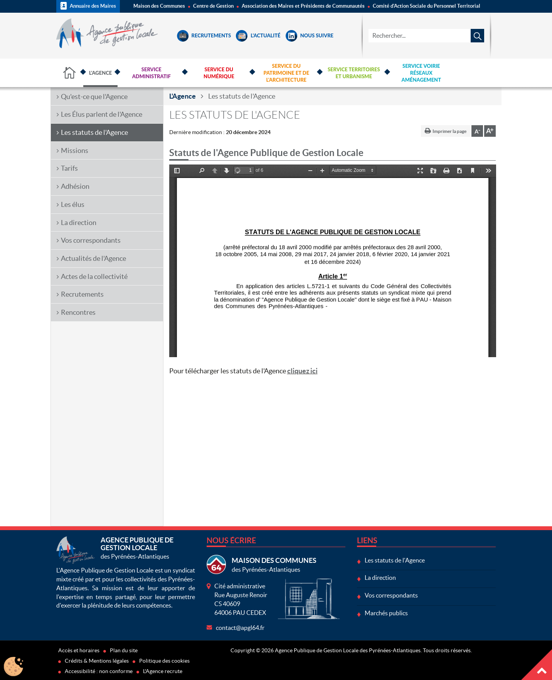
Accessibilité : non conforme (99, 671)
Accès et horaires (78, 650)
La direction (78, 222)
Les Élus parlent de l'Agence (101, 114)
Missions (74, 150)
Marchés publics (386, 612)
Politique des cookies (164, 661)
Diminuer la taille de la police (477, 131)
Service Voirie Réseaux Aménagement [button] (421, 73)
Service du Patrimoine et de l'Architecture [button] (286, 73)
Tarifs (69, 168)
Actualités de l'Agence (93, 258)
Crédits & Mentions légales (97, 661)
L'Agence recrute (162, 671)
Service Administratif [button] (151, 72)
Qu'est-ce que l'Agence (94, 96)
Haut (536, 664)
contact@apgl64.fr (240, 627)
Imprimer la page (449, 131)
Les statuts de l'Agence (94, 132)
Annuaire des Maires (88, 6)
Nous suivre (309, 35)
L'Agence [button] (100, 73)
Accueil (69, 73)
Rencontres (78, 312)
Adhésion (75, 186)
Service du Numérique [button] (219, 72)
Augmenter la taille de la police (490, 131)
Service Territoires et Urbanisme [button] (354, 72)
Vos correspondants (91, 240)
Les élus (72, 204)
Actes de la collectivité (94, 276)
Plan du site (124, 650)
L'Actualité (258, 35)
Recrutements (204, 35)
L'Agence (182, 96)
